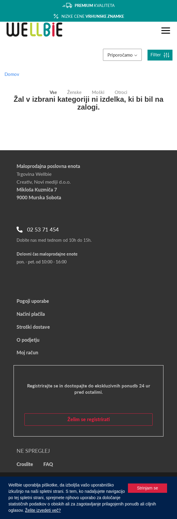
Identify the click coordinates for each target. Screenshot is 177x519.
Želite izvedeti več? (43, 510)
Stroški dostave (33, 327)
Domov (12, 74)
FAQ (48, 464)
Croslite (25, 464)
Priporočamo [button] (122, 54)
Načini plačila (31, 314)
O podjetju (28, 340)
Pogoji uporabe (33, 301)
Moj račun (27, 352)
